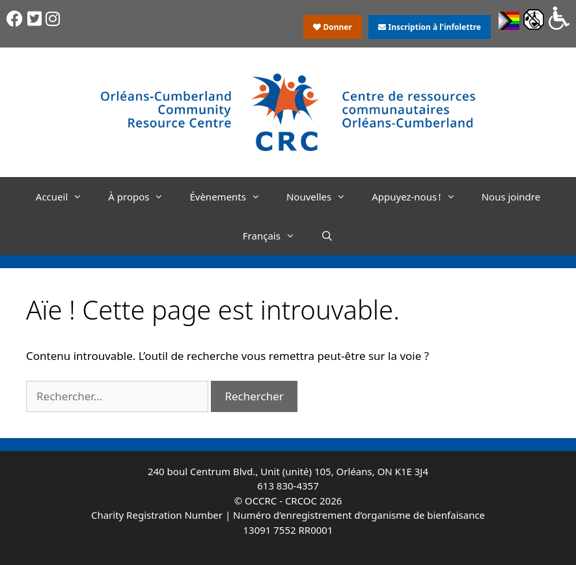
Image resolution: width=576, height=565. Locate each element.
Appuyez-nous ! (420, 196)
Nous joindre (511, 196)
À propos (142, 196)
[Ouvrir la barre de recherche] (327, 235)
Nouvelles (322, 196)
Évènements (231, 196)
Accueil (65, 196)
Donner (332, 27)
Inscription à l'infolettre (429, 27)
